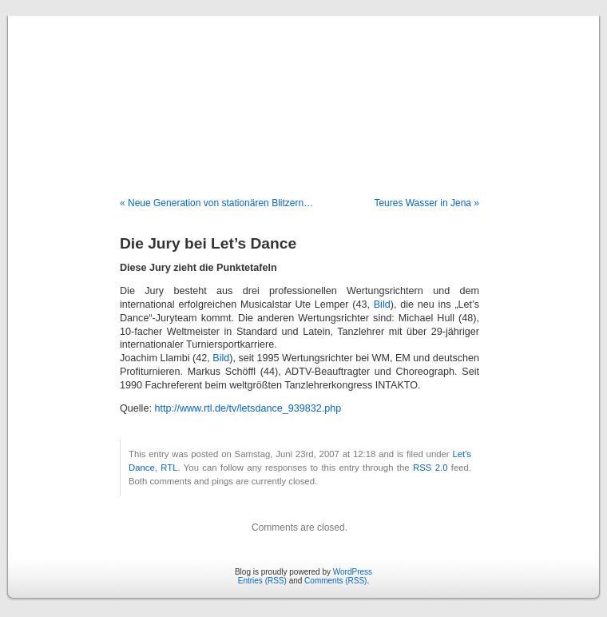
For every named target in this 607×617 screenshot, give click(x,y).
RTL (169, 467)
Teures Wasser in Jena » (426, 203)
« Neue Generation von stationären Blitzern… (216, 203)
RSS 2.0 (430, 467)
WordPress (352, 571)
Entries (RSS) (262, 580)
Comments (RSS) (335, 580)
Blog (303, 89)
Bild (382, 304)
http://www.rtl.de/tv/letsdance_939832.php (247, 408)
